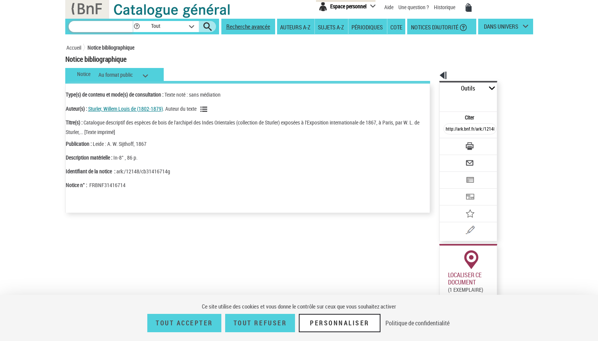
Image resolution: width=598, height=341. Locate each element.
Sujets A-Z (331, 27)
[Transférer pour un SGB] (452, 174)
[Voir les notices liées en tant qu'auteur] (205, 109)
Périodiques (367, 27)
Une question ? (413, 7)
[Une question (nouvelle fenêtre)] (464, 203)
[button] (136, 26)
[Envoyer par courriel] (448, 144)
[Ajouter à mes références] (453, 189)
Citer (437, 100)
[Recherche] (101, 26)
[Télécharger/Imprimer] (450, 129)
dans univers (501, 28)
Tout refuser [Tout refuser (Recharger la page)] (260, 323)
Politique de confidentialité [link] (417, 323)
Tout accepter (184, 323)
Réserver (445, 286)
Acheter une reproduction (498, 286)
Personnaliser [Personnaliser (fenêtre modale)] (339, 323)
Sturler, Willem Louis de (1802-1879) (125, 108)
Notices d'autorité (434, 27)
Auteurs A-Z (295, 27)
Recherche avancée (248, 26)
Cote (396, 27)
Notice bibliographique (110, 47)
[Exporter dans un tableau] (454, 159)
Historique (445, 7)
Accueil (73, 47)
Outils (431, 88)
